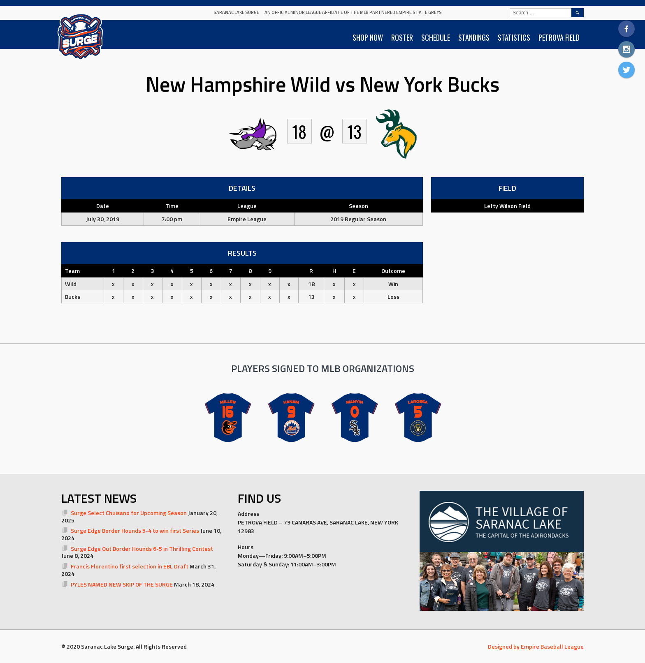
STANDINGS (474, 37)
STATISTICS (514, 37)
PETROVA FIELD (559, 37)
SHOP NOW (368, 37)
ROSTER (402, 37)
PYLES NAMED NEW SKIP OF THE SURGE (122, 584)
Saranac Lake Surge (236, 12)
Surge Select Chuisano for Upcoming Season (129, 512)
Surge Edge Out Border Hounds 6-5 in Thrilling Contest (142, 548)
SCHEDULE (435, 37)
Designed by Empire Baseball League (536, 646)
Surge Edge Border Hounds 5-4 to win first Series (135, 530)
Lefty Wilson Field (507, 205)
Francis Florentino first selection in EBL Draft (129, 566)
